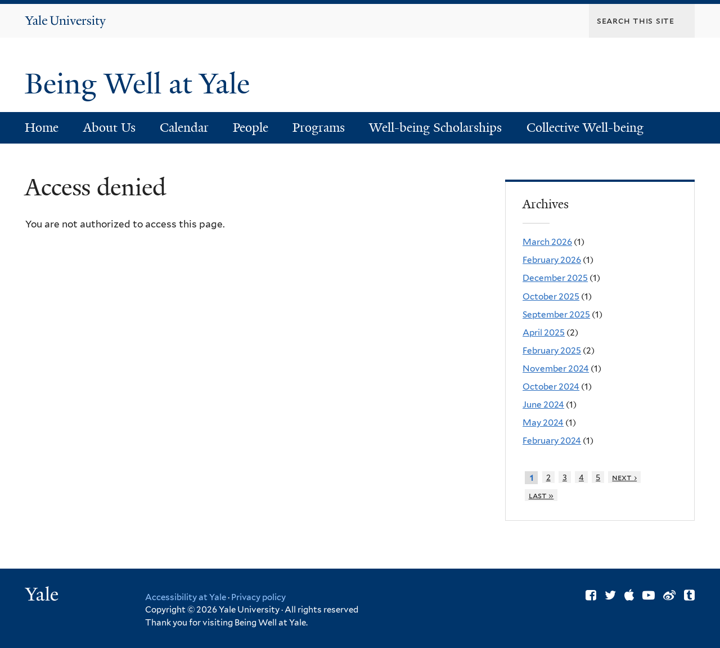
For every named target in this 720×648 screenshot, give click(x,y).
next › (624, 477)
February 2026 (552, 259)
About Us (109, 127)
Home (41, 127)
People (250, 127)
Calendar (184, 127)
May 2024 (543, 422)
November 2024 (556, 368)
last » (541, 495)
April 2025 (544, 332)
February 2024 (552, 440)
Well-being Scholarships (435, 127)
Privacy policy (258, 597)
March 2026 (547, 241)
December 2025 (555, 277)
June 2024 (543, 404)
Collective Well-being (585, 127)
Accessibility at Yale (185, 597)
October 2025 (551, 296)
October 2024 (551, 386)
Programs (318, 127)
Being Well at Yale (141, 83)
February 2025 (552, 350)
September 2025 (556, 314)
